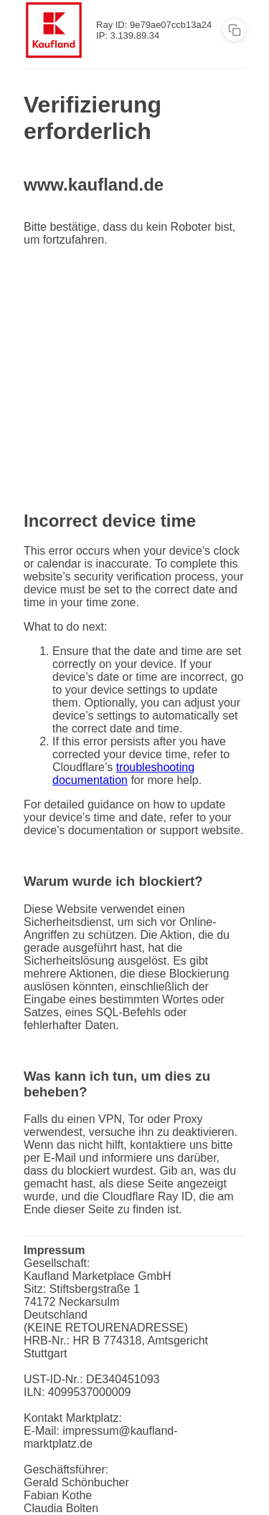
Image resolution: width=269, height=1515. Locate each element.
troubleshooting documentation (123, 773)
